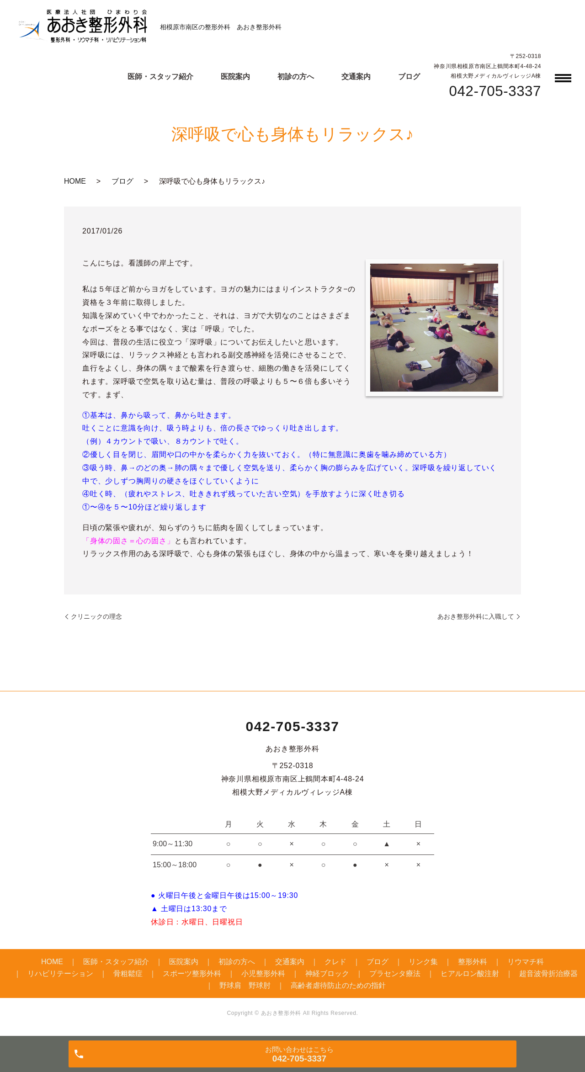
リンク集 (423, 962)
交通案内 (356, 76)
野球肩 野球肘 (245, 985)
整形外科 (472, 962)
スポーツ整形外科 (192, 973)
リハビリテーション (60, 973)
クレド (335, 962)
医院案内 (235, 76)
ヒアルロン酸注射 (470, 973)
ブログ (409, 76)
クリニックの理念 (96, 616)
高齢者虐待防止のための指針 (338, 985)
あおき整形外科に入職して (475, 616)
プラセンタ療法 (394, 973)
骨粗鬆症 (128, 973)
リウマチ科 (525, 962)
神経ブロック (327, 973)
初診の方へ (295, 76)
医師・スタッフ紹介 (160, 76)
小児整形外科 (263, 973)
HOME (75, 181)
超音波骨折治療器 (548, 973)
